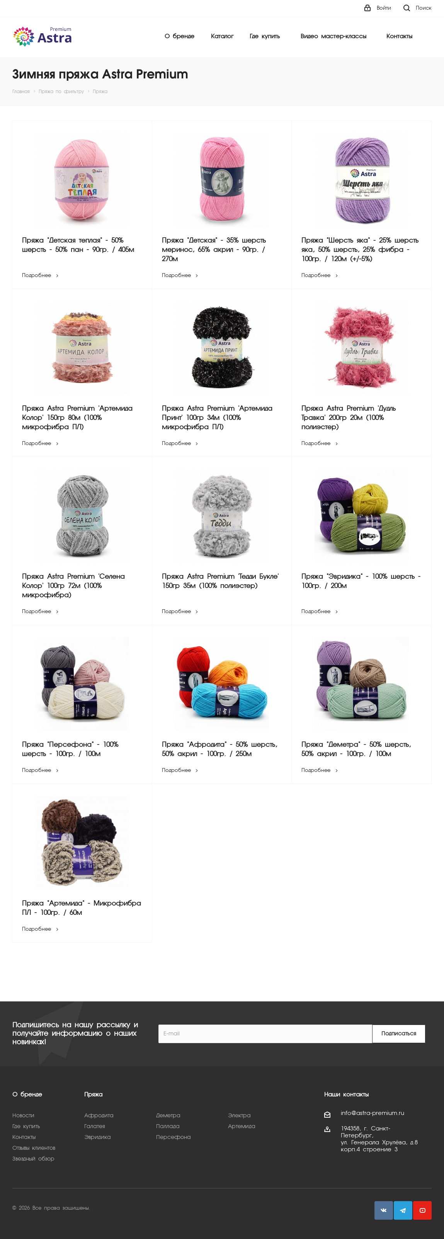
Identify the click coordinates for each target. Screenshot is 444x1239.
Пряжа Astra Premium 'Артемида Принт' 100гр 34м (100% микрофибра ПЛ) (217, 418)
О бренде (179, 36)
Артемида (241, 1126)
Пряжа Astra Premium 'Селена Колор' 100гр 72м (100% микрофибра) (73, 586)
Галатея (94, 1126)
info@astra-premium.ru (372, 1113)
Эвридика (97, 1137)
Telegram (403, 1210)
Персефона (173, 1137)
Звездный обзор (33, 1159)
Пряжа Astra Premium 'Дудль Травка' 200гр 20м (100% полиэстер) (348, 418)
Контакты (399, 36)
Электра (239, 1115)
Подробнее (41, 275)
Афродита (99, 1115)
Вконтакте (383, 1210)
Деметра (168, 1115)
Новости (23, 1115)
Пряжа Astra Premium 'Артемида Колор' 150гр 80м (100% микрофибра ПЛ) (77, 418)
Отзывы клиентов (33, 1148)
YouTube (422, 1210)
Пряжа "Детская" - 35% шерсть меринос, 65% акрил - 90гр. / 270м (214, 250)
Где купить (265, 36)
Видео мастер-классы (333, 36)
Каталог (222, 36)
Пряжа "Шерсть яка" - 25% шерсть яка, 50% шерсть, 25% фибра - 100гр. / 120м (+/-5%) (359, 250)
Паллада (168, 1126)
